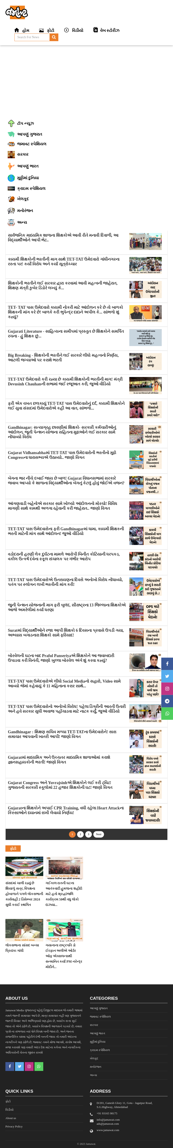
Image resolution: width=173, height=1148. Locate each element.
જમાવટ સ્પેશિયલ (100, 1016)
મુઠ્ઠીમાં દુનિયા (97, 1041)
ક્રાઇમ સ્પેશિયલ (100, 1050)
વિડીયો (9, 1109)
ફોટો (8, 1101)
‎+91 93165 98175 (107, 1113)
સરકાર (94, 1025)
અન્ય (93, 1075)
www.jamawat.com (108, 1130)
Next (98, 834)
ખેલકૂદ (94, 1058)
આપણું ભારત (97, 1033)
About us (10, 1118)
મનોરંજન (95, 1066)
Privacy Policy (14, 1126)
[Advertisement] (86, 81)
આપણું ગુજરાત (99, 1008)
